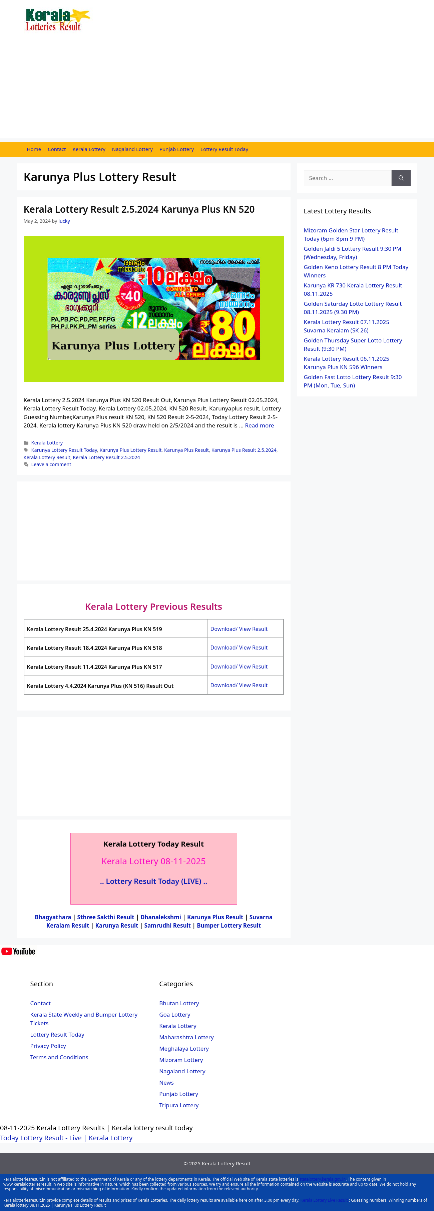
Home (34, 149)
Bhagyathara (53, 917)
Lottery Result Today (224, 149)
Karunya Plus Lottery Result (130, 450)
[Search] (401, 178)
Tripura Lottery (178, 1105)
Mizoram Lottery (181, 1060)
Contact (57, 149)
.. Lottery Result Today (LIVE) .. (153, 881)
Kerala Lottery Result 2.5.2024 (106, 457)
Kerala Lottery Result (47, 457)
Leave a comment (51, 464)
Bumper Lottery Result (229, 925)
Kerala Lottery (88, 149)
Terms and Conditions (59, 1057)
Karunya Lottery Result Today (64, 450)
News (166, 1082)
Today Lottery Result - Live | (44, 1137)
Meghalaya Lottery (184, 1048)
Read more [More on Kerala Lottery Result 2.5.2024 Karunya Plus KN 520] (259, 425)
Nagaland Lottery (132, 149)
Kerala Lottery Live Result (324, 1200)
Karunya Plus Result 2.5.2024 (244, 450)
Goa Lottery (174, 1014)
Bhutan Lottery (179, 1003)
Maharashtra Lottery (186, 1037)
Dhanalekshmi (160, 917)
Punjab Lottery (176, 149)
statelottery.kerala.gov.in (322, 1179)
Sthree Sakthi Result (106, 917)
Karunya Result (117, 925)
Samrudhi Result (168, 925)
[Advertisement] (217, 91)
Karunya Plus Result (186, 450)
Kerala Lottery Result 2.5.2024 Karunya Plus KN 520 (139, 209)
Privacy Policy (48, 1046)
